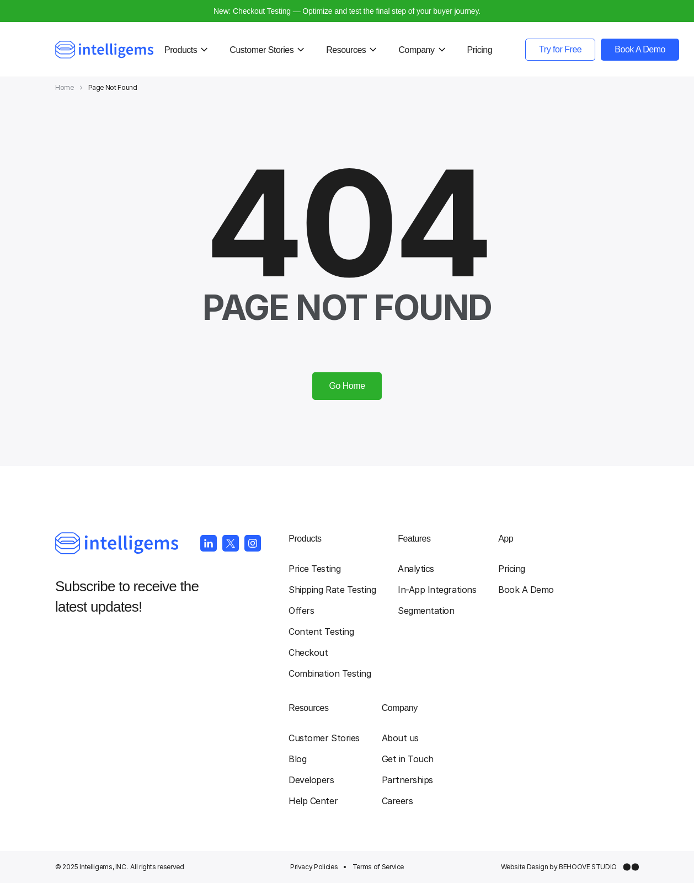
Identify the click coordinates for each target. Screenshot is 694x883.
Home (64, 87)
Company (400, 708)
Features (414, 538)
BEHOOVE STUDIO (588, 867)
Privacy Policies (314, 867)
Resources (308, 708)
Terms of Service (378, 867)
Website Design (524, 867)
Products (305, 538)
